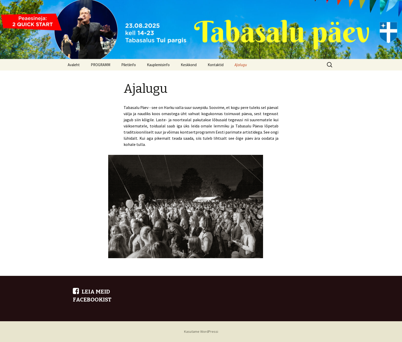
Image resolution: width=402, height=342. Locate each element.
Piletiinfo (128, 64)
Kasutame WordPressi (201, 331)
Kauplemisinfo (158, 64)
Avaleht (74, 64)
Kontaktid (216, 64)
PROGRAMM (100, 64)
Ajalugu (241, 64)
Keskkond (189, 64)
